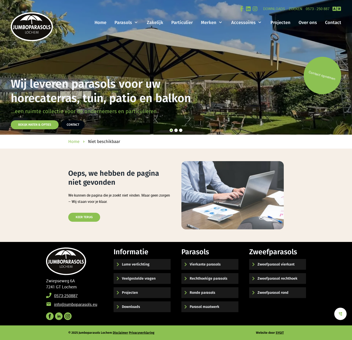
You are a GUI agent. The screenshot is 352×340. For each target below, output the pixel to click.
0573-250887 (66, 295)
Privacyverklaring (141, 333)
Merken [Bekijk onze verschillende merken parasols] (208, 22)
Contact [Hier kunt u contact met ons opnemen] (73, 125)
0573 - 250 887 (318, 8)
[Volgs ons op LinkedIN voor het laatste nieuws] (59, 316)
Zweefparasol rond (272, 292)
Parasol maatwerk (204, 307)
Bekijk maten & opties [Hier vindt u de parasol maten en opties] (34, 125)
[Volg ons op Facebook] (50, 316)
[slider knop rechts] (344, 67)
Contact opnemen (322, 75)
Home (100, 22)
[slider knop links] (8, 67)
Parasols (123, 22)
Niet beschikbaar (104, 141)
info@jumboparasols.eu (75, 304)
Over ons (308, 22)
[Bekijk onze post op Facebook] (241, 8)
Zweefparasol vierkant (276, 264)
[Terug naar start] (66, 261)
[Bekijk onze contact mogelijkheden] (340, 314)
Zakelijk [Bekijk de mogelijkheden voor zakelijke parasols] (155, 22)
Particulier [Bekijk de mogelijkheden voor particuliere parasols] (182, 22)
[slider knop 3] (181, 130)
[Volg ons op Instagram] (255, 8)
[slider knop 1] (171, 130)
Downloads (274, 8)
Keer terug (84, 217)
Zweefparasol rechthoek (277, 278)
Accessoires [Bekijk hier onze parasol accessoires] (243, 22)
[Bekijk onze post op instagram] (68, 316)
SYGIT (280, 333)
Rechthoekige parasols (208, 278)
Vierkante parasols (205, 264)
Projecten (130, 292)
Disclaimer (120, 333)
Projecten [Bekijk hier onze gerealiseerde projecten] (280, 22)
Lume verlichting (136, 264)
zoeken (295, 8)
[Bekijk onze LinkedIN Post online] (248, 8)
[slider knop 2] (176, 130)
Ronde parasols (202, 292)
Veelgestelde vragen (139, 278)
